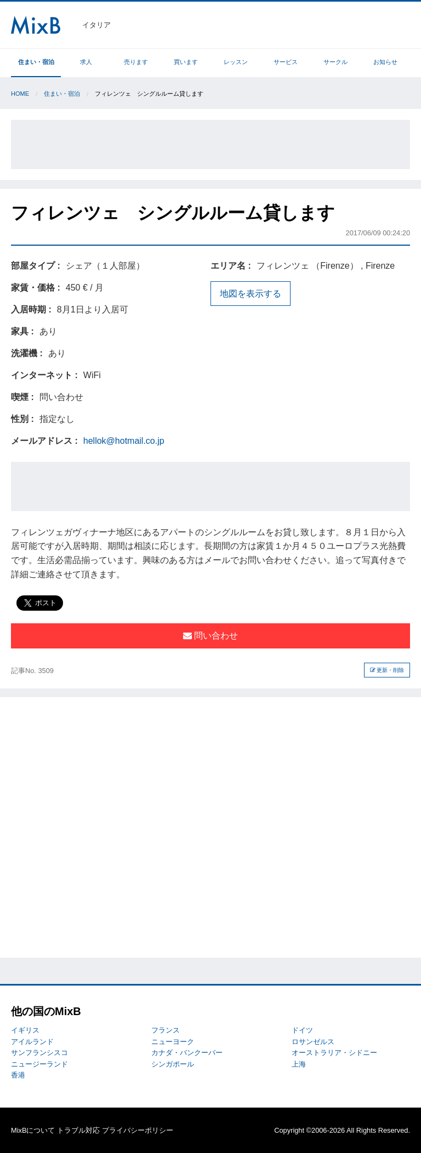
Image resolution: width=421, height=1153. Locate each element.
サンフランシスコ (39, 1052)
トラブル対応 (78, 1130)
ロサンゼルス (313, 1042)
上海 (299, 1064)
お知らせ (385, 62)
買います (186, 62)
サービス (286, 62)
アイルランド (32, 1042)
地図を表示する (250, 293)
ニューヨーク (172, 1042)
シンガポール (172, 1064)
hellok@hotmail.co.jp (123, 440)
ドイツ (302, 1030)
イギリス (25, 1030)
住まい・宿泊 (36, 62)
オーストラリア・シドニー (334, 1052)
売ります (136, 62)
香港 (18, 1075)
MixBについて (33, 1130)
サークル (335, 62)
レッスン (236, 62)
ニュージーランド (39, 1064)
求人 (86, 62)
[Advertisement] (210, 144)
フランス (165, 1030)
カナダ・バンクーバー (187, 1052)
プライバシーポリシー (137, 1130)
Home (20, 93)
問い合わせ (210, 635)
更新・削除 (387, 670)
